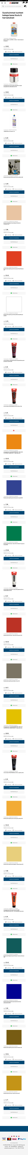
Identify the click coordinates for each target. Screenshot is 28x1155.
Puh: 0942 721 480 (19, 1148)
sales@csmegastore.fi (9, 1148)
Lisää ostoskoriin (14, 54)
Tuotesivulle (14, 58)
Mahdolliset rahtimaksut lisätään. (9, 49)
